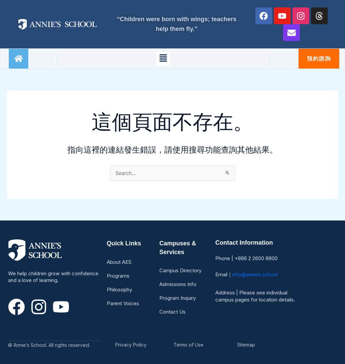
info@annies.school (255, 274)
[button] (163, 58)
